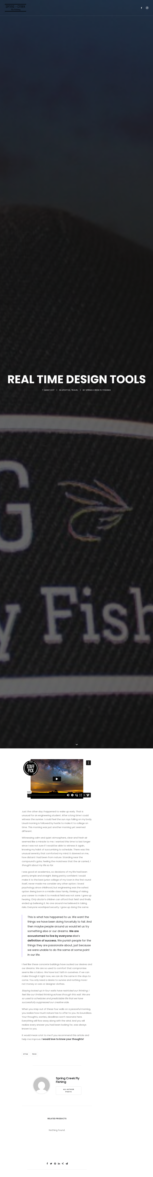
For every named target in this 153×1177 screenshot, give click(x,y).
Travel (74, 450)
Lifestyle (66, 450)
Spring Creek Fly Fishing (98, 450)
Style (25, 1175)
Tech (34, 1175)
